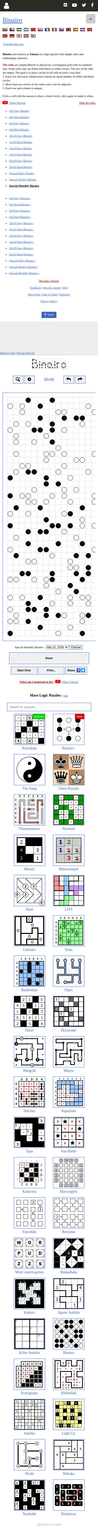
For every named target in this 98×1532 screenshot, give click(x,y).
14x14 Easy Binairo (20, 148)
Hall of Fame (49, 294)
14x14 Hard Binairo (20, 154)
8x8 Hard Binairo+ (20, 216)
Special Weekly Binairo (22, 179)
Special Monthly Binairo (24, 185)
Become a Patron (49, 280)
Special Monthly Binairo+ (24, 273)
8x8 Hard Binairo (19, 129)
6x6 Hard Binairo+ (20, 204)
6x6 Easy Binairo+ (20, 198)
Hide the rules (87, 102)
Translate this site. (13, 44)
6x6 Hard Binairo (19, 117)
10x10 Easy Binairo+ (21, 223)
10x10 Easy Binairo (20, 135)
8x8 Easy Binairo (19, 123)
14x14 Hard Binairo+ (21, 241)
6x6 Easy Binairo (19, 110)
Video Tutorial (17, 102)
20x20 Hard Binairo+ (21, 254)
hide (65, 695)
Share (50, 314)
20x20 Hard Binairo (20, 166)
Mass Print (34, 294)
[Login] (6, 5)
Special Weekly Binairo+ (23, 266)
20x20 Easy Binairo (20, 160)
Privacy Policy (49, 301)
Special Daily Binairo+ (22, 260)
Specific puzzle (52, 287)
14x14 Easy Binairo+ (21, 235)
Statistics (65, 294)
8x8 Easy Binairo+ (20, 210)
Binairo (12, 20)
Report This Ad (25, 352)
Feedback (35, 287)
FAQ (65, 287)
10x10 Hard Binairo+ (21, 229)
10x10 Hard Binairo (20, 142)
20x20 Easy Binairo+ (21, 248)
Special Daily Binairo (21, 173)
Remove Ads (7, 352)
